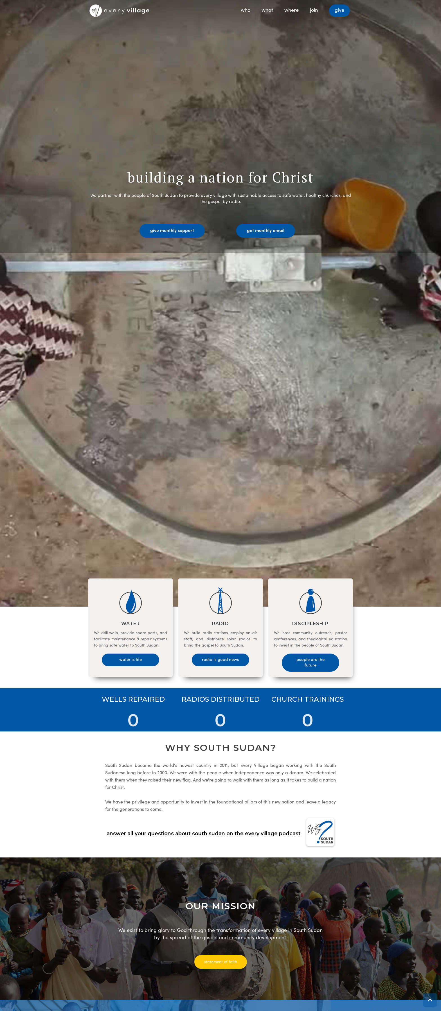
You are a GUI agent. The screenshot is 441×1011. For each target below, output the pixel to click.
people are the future (310, 662)
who (245, 9)
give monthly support (172, 230)
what (267, 9)
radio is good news (220, 659)
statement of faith (220, 961)
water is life (130, 659)
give (339, 9)
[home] (119, 8)
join (314, 9)
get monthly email (265, 230)
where (291, 9)
